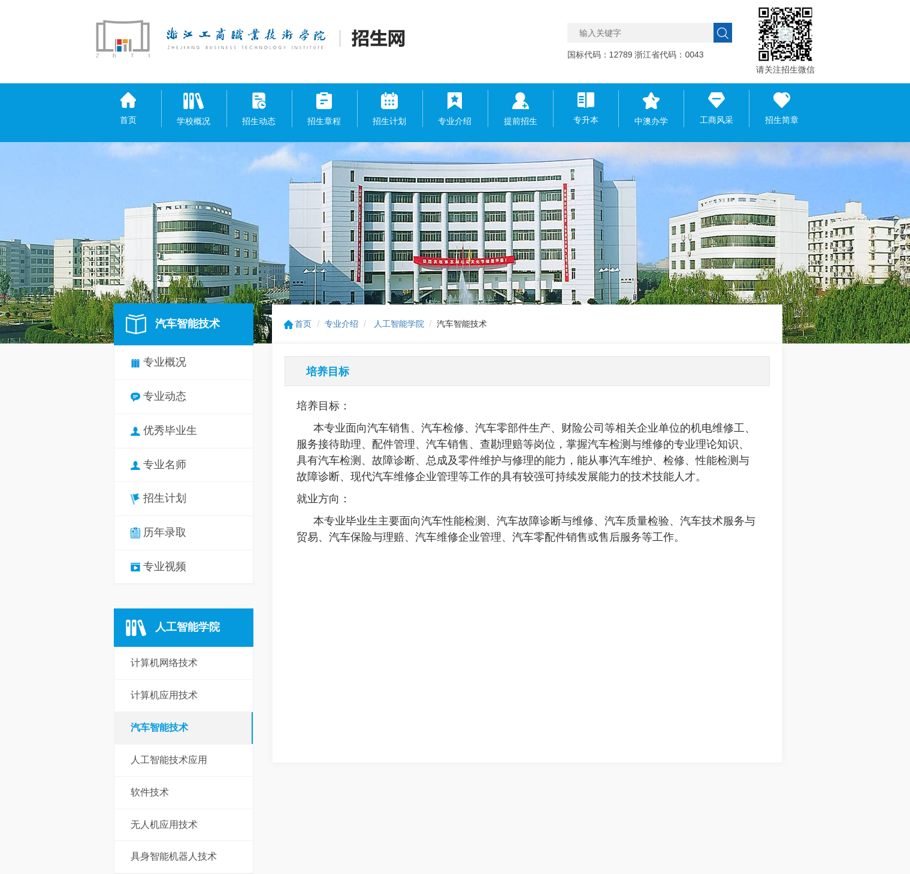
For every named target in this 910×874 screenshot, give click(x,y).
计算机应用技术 (164, 695)
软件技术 (150, 792)
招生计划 (158, 498)
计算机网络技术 (164, 663)
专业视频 (158, 566)
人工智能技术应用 (169, 760)
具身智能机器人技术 (174, 856)
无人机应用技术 (164, 824)
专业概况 (158, 362)
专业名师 (158, 465)
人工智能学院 (399, 323)
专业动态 (158, 396)
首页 (298, 323)
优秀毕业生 (164, 430)
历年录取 (158, 532)
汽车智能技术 (159, 727)
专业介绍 (341, 323)
